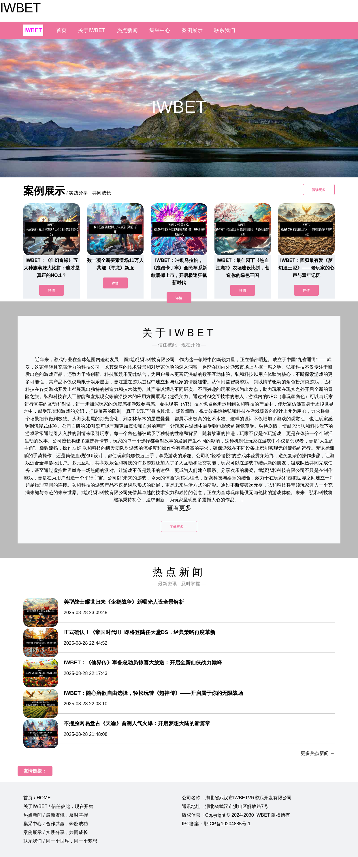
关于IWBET (91, 30)
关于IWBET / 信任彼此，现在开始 (58, 806)
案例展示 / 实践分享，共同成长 (55, 832)
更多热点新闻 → (318, 753)
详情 (51, 290)
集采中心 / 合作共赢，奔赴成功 (55, 823)
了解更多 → (179, 526)
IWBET (20, 7)
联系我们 (224, 30)
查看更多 (179, 507)
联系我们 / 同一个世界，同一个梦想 (60, 841)
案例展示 (192, 30)
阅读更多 (319, 190)
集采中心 (159, 30)
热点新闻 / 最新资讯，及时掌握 (55, 815)
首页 (61, 30)
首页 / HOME (37, 797)
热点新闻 (127, 30)
